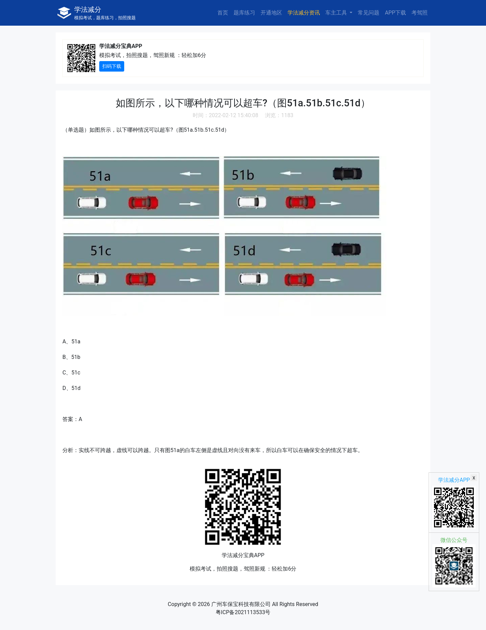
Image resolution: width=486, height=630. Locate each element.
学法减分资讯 (304, 12)
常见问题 (368, 12)
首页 (222, 12)
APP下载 (395, 12)
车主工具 (336, 12)
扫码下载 (111, 66)
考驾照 (419, 12)
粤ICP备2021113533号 (243, 612)
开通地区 (271, 12)
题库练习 (244, 12)
